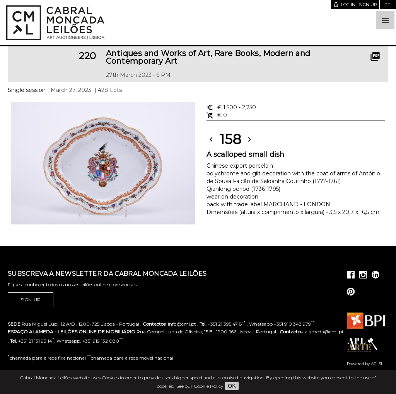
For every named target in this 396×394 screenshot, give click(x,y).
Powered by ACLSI (364, 363)
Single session (27, 90)
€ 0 (217, 115)
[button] (385, 20)
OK (232, 386)
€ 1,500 (231, 107)
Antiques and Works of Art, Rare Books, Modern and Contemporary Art (208, 57)
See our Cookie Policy (200, 386)
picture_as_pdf (375, 56)
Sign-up (30, 300)
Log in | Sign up (355, 4)
